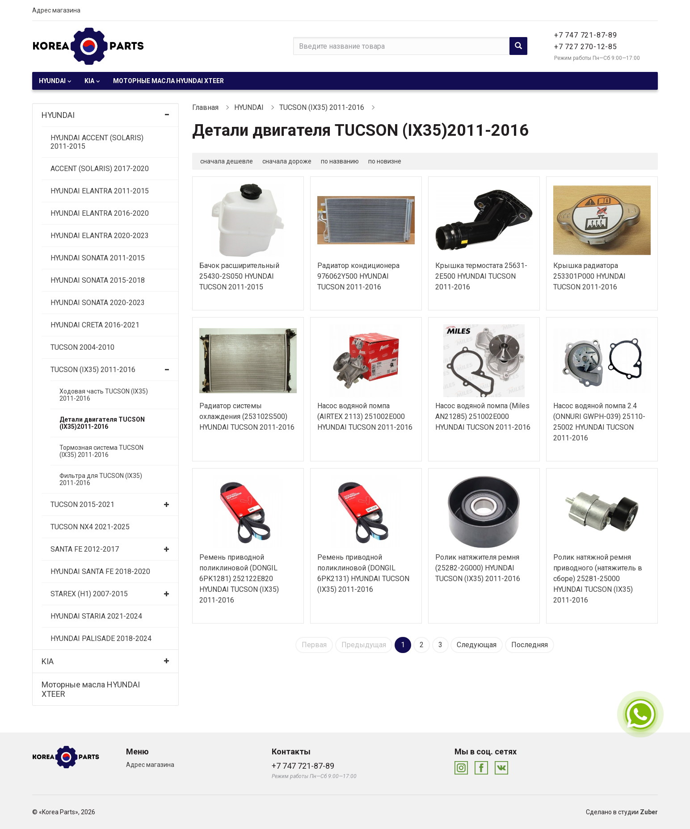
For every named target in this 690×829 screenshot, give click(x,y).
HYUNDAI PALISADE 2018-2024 (100, 638)
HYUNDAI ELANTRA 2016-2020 (99, 213)
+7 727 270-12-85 (585, 46)
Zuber (649, 812)
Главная (205, 107)
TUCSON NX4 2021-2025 (90, 527)
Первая (314, 645)
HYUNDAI (52, 80)
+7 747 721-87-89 (585, 35)
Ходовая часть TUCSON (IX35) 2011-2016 (103, 395)
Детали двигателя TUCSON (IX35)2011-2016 (102, 423)
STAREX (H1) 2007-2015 (89, 594)
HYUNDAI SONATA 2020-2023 (97, 302)
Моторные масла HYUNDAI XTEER (168, 80)
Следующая (476, 645)
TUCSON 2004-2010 (82, 347)
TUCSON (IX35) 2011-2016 (92, 369)
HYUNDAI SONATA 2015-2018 (97, 280)
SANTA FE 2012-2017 (84, 549)
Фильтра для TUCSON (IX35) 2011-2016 (100, 479)
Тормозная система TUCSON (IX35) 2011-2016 (101, 451)
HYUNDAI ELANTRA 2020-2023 (99, 235)
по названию (340, 161)
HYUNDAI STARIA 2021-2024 (96, 616)
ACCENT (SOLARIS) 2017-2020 (99, 168)
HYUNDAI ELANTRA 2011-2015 (99, 191)
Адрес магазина (56, 10)
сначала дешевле (226, 161)
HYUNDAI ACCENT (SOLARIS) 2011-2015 (96, 142)
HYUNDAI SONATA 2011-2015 (97, 258)
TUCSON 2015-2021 (82, 504)
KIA (89, 80)
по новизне (384, 161)
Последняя (529, 645)
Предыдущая (363, 645)
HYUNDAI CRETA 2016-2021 (94, 325)
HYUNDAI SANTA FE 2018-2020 (100, 571)
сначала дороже (286, 161)
